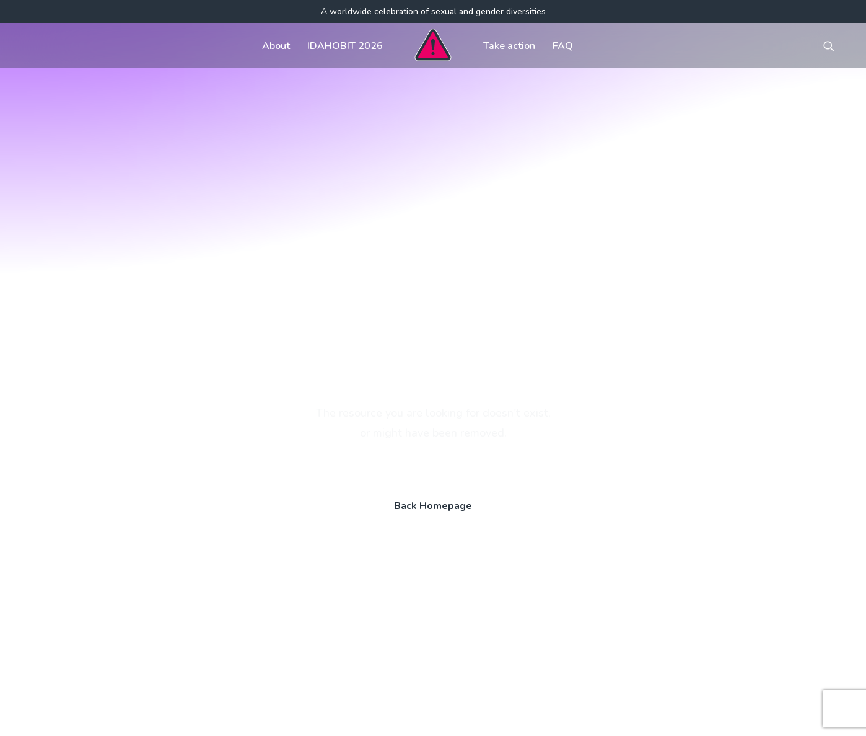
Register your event (558, 591)
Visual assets (544, 567)
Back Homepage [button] (433, 362)
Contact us (358, 591)
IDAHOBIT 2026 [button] (345, 46)
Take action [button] (509, 46)
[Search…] (142, 637)
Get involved (363, 542)
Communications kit (557, 542)
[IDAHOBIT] (433, 46)
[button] (834, 45)
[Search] (142, 637)
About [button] (276, 46)
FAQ (563, 46)
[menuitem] (276, 45)
